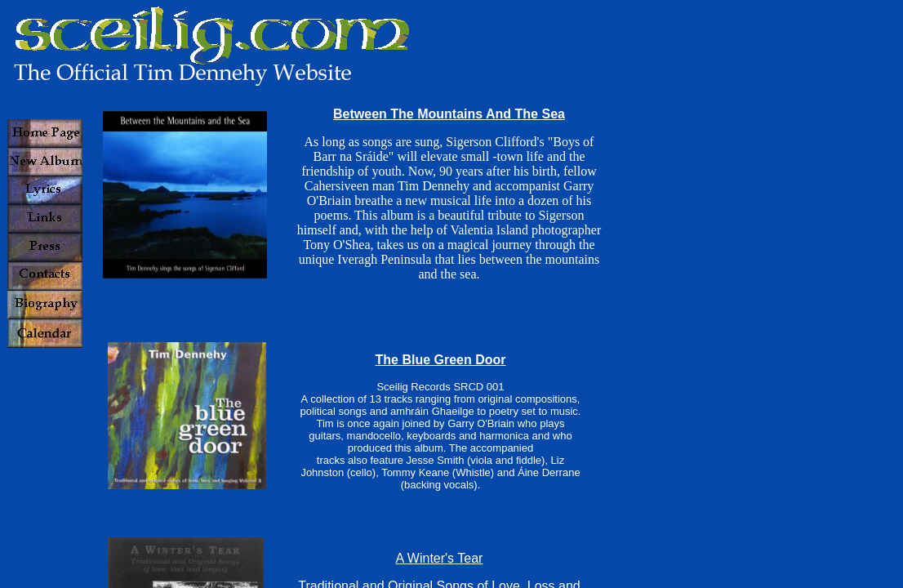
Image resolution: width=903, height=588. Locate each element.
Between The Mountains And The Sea (449, 114)
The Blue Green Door (440, 360)
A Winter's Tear (439, 558)
